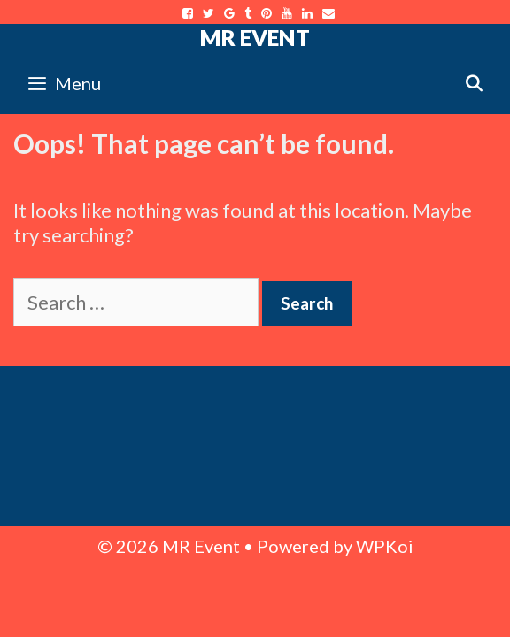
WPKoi (384, 545)
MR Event (255, 37)
